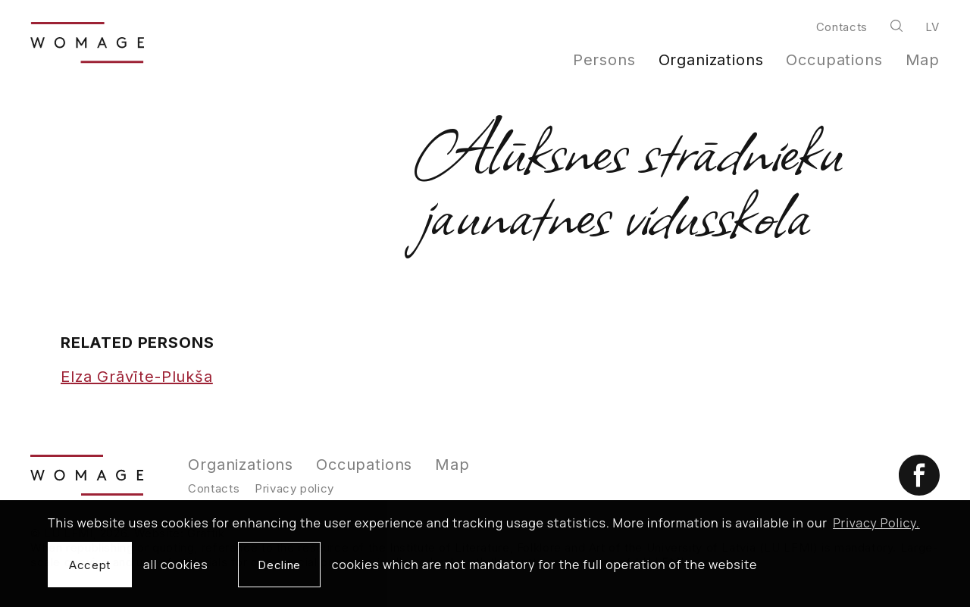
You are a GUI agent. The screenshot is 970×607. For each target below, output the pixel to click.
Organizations (711, 60)
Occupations (834, 60)
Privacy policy (294, 488)
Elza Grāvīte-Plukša (137, 377)
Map (923, 60)
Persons (604, 60)
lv (932, 27)
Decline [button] (279, 565)
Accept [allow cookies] (90, 565)
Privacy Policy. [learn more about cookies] (876, 523)
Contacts (842, 27)
